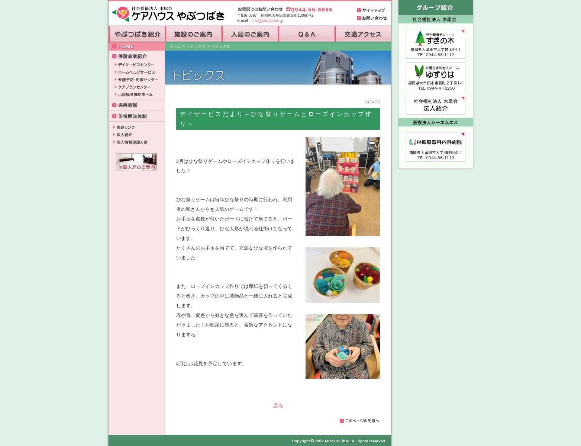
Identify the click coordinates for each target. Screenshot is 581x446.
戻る (278, 405)
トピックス (196, 46)
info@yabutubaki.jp (267, 21)
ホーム (175, 46)
